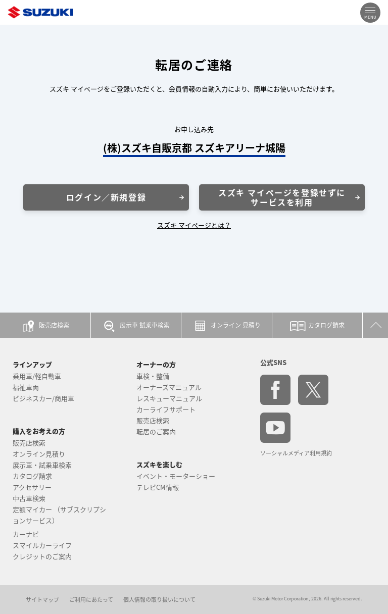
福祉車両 (26, 387)
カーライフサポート (166, 409)
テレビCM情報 (157, 487)
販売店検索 (29, 442)
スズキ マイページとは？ (194, 225)
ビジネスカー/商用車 (43, 398)
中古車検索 (29, 498)
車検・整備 (152, 376)
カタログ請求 (32, 476)
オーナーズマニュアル (169, 387)
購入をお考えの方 (39, 431)
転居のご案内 (156, 431)
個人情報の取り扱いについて (159, 599)
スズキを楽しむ (159, 464)
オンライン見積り (39, 453)
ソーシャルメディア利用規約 (296, 453)
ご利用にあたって (91, 599)
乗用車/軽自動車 (37, 376)
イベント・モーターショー (175, 476)
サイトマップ (42, 599)
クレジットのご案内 (42, 556)
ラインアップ (32, 364)
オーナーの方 (156, 364)
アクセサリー (32, 487)
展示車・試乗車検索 (42, 465)
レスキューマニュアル (169, 398)
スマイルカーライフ (42, 545)
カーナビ (26, 534)
